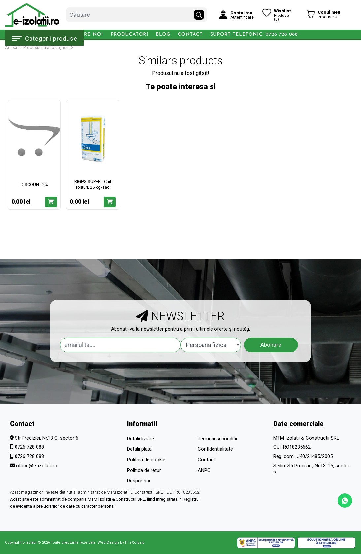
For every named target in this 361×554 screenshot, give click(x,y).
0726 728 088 (29, 447)
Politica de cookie (146, 460)
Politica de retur (144, 470)
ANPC (204, 470)
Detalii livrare (140, 438)
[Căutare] (199, 13)
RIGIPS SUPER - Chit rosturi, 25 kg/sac (92, 184)
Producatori (129, 34)
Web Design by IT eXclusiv (121, 542)
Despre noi (87, 34)
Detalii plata (139, 449)
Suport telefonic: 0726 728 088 (254, 34)
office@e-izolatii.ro (36, 466)
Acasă (11, 47)
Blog (163, 34)
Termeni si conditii (217, 438)
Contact (190, 34)
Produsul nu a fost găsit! (46, 47)
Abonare (270, 345)
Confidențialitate (215, 449)
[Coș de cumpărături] (323, 14)
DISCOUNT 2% (34, 184)
